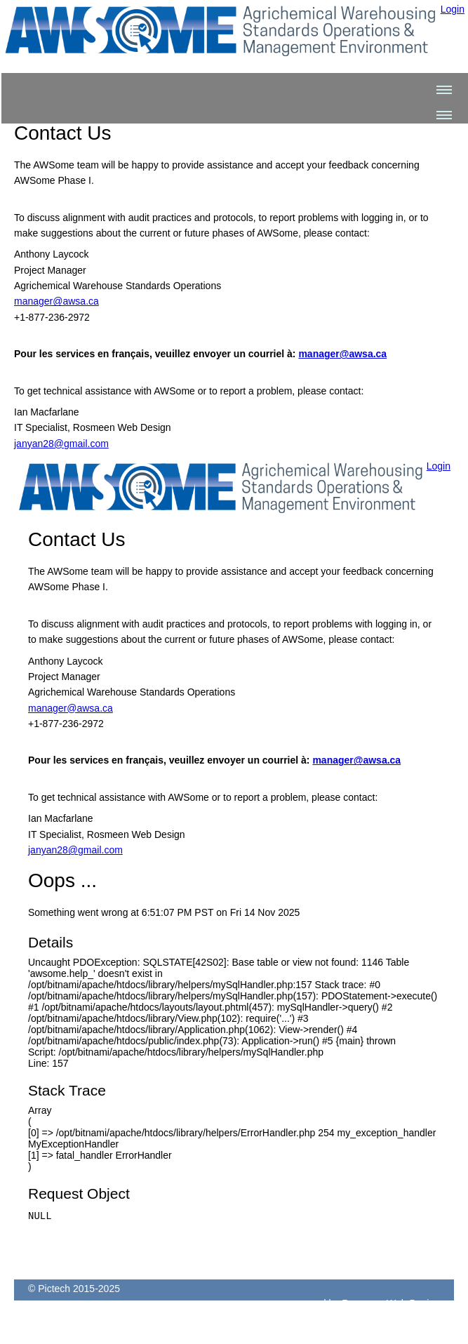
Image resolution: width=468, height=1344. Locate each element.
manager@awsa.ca (56, 301)
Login (452, 9)
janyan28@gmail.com (61, 443)
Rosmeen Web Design (391, 1311)
